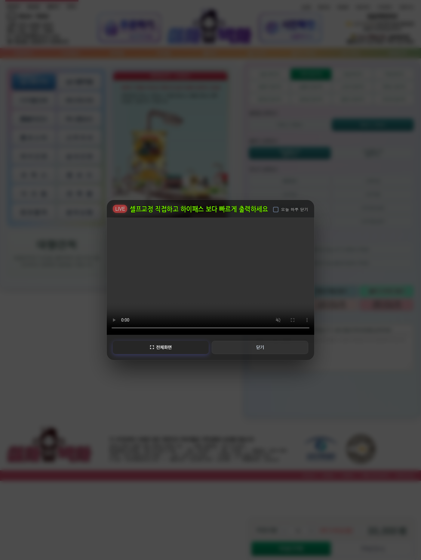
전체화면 (161, 347)
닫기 (260, 347)
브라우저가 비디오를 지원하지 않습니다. (210, 275)
